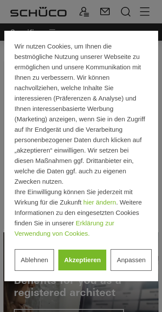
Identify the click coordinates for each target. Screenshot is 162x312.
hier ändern (99, 202)
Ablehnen (34, 259)
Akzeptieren (82, 259)
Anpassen (131, 259)
